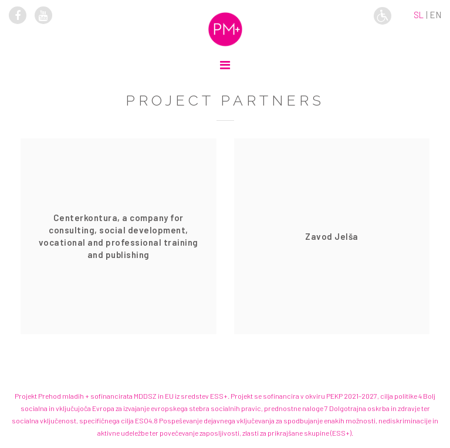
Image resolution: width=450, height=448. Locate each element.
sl (419, 14)
